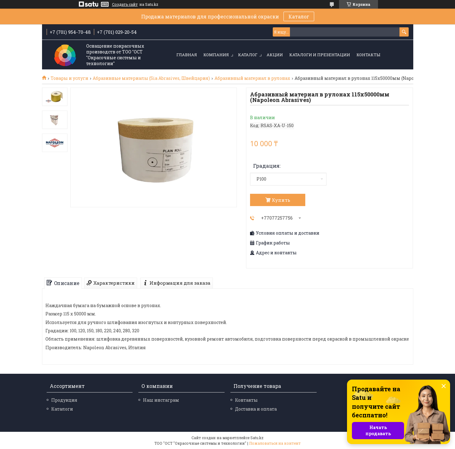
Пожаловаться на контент (275, 443)
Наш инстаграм (161, 400)
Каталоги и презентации (319, 54)
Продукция (64, 400)
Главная (186, 54)
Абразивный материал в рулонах (252, 78)
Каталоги (62, 409)
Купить (281, 200)
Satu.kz (257, 437)
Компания (216, 54)
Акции (275, 54)
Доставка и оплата (256, 409)
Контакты (368, 54)
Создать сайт (125, 4)
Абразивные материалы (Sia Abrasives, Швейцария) (151, 78)
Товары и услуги (69, 78)
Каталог (298, 16)
